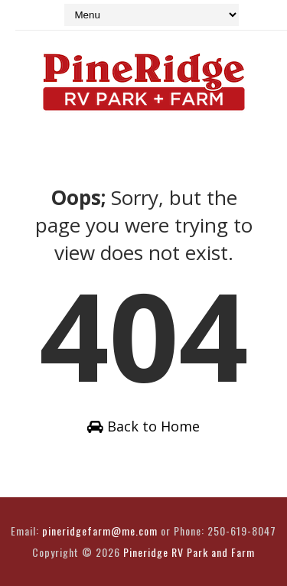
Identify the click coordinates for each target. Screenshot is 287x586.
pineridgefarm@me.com (100, 531)
